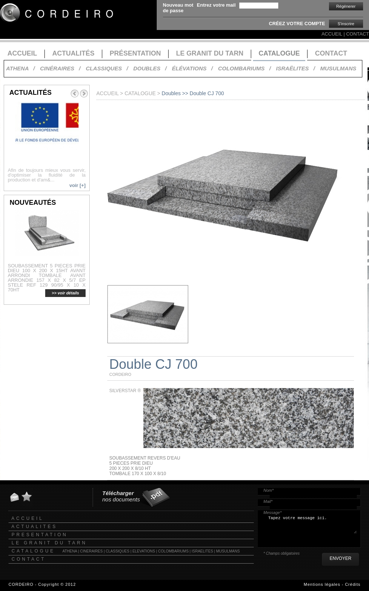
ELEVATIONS (143, 551)
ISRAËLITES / (295, 68)
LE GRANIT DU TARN (209, 53)
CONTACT (357, 34)
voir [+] (77, 185)
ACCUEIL (332, 34)
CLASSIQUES (117, 551)
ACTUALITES (34, 526)
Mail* (267, 501)
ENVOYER (341, 558)
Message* (272, 512)
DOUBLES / (150, 68)
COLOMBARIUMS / (244, 68)
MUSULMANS (338, 68)
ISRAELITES (202, 551)
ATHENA (70, 551)
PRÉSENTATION (135, 53)
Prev (74, 93)
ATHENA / (20, 68)
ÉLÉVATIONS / (192, 68)
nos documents (121, 496)
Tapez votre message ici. (312, 527)
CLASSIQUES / (107, 68)
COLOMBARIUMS (173, 551)
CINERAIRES (91, 551)
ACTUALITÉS (73, 53)
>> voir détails (65, 293)
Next (84, 93)
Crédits (352, 584)
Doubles (171, 93)
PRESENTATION (39, 534)
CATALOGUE (279, 53)
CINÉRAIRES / (60, 68)
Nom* (268, 490)
